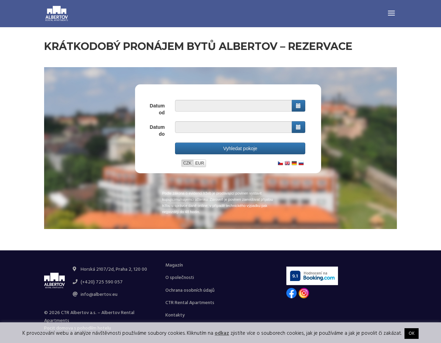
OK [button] (411, 333)
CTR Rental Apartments (189, 303)
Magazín (174, 265)
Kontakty (175, 315)
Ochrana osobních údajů (190, 290)
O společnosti (179, 278)
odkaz (222, 333)
